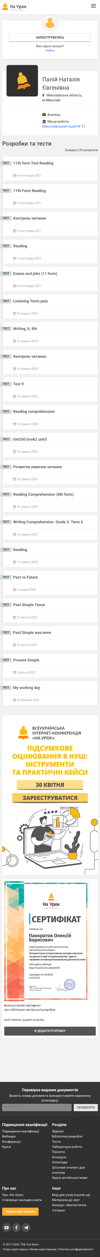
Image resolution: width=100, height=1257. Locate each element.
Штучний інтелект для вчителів (68, 1170)
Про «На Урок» (13, 1195)
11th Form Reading (29, 190)
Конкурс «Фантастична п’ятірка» (69, 1207)
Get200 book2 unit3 (30, 439)
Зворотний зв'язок (20, 1212)
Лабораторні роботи (67, 1147)
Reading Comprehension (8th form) (43, 494)
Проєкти (58, 1152)
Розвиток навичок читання (37, 467)
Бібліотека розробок (67, 1136)
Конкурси (59, 1157)
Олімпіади (59, 1162)
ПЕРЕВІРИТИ (86, 1107)
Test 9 (18, 384)
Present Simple (26, 660)
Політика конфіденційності (75, 1249)
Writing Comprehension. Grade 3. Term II (48, 522)
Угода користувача (15, 1249)
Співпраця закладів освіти (22, 1200)
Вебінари (8, 1136)
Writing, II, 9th (25, 328)
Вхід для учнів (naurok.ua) (71, 1195)
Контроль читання (29, 218)
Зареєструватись (50, 37)
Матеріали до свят (66, 1200)
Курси (6, 1147)
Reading (20, 246)
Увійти (50, 50)
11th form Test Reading (33, 163)
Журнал (58, 1131)
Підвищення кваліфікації (20, 1131)
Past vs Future (25, 577)
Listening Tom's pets (30, 301)
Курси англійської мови (69, 1178)
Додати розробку (50, 1031)
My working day (26, 687)
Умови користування (43, 1249)
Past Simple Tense (29, 605)
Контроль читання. (30, 356)
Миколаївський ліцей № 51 (63, 126)
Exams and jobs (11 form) (35, 273)
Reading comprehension (34, 411)
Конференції (11, 1142)
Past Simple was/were (32, 632)
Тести (56, 1142)
